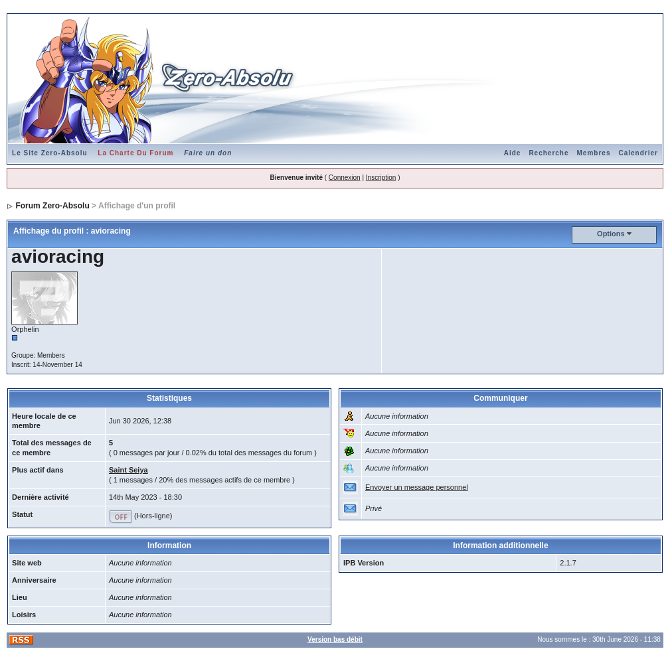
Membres (594, 153)
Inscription (381, 177)
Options (611, 234)
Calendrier (637, 153)
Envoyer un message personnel (416, 487)
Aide (512, 153)
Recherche (548, 153)
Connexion (345, 177)
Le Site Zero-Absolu (49, 153)
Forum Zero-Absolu (52, 205)
